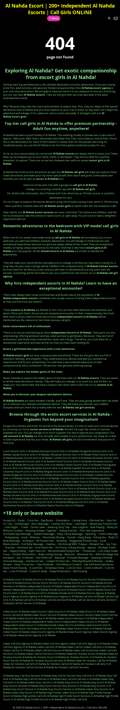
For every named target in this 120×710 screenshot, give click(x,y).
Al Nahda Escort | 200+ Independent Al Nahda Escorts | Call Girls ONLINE (60, 9)
